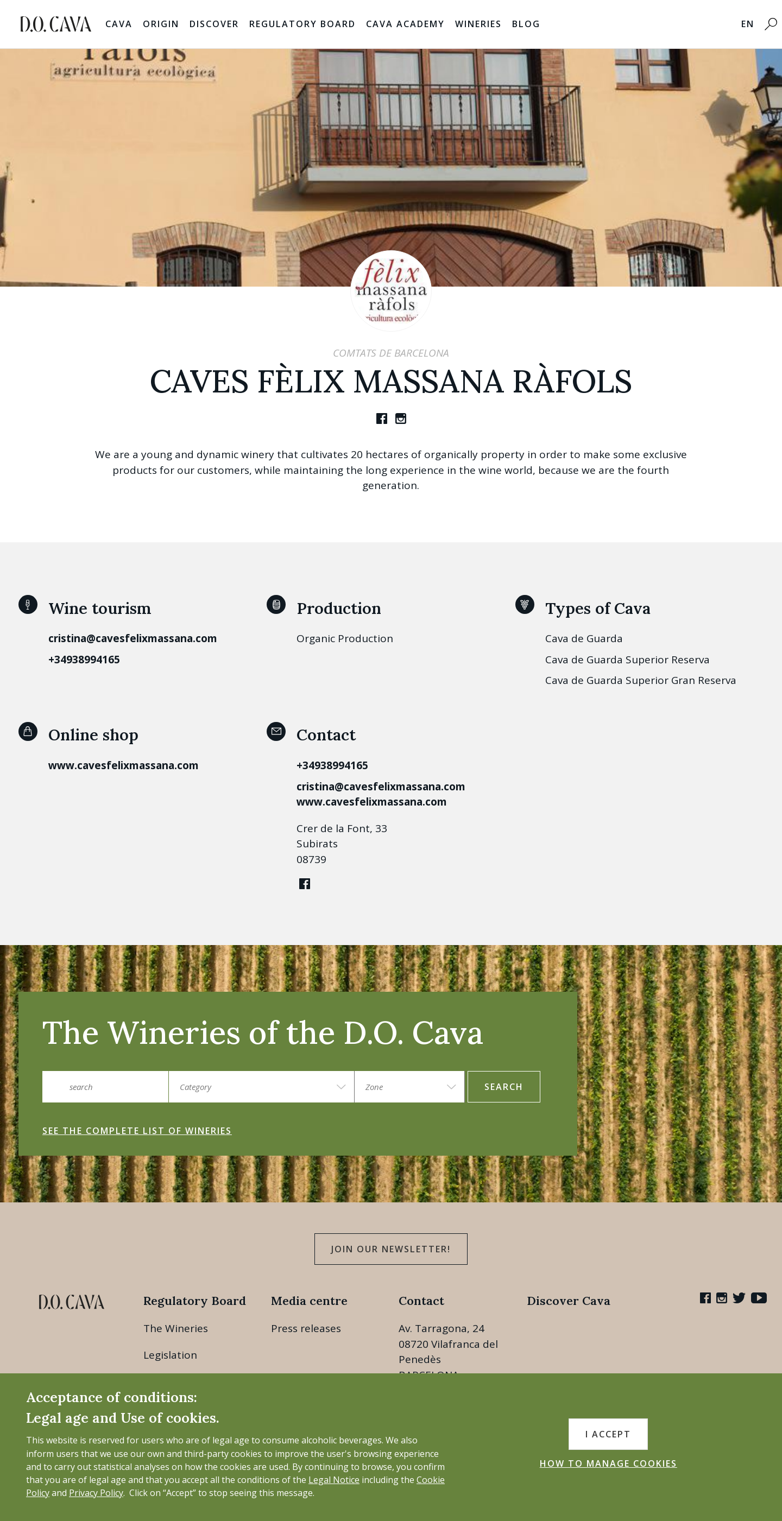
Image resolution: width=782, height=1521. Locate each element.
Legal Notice (334, 1480)
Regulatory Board (302, 24)
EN (747, 24)
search (504, 1087)
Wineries (478, 24)
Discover (214, 24)
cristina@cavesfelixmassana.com (132, 638)
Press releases (306, 1328)
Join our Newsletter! (391, 1249)
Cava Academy (405, 24)
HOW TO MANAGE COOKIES (608, 1463)
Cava (119, 24)
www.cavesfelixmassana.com (123, 765)
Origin (161, 24)
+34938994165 (84, 659)
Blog (526, 24)
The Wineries (175, 1328)
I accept (608, 1434)
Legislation (170, 1355)
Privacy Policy (96, 1493)
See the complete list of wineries (137, 1131)
